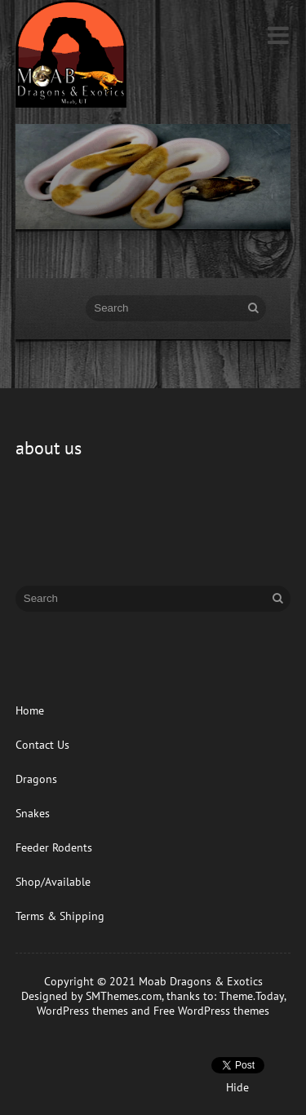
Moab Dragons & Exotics (201, 981)
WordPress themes (82, 1010)
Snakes (33, 813)
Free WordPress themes (211, 1010)
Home (30, 710)
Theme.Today (252, 996)
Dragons (36, 779)
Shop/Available (53, 881)
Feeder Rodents (54, 847)
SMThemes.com (124, 996)
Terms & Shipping (60, 916)
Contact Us (42, 744)
